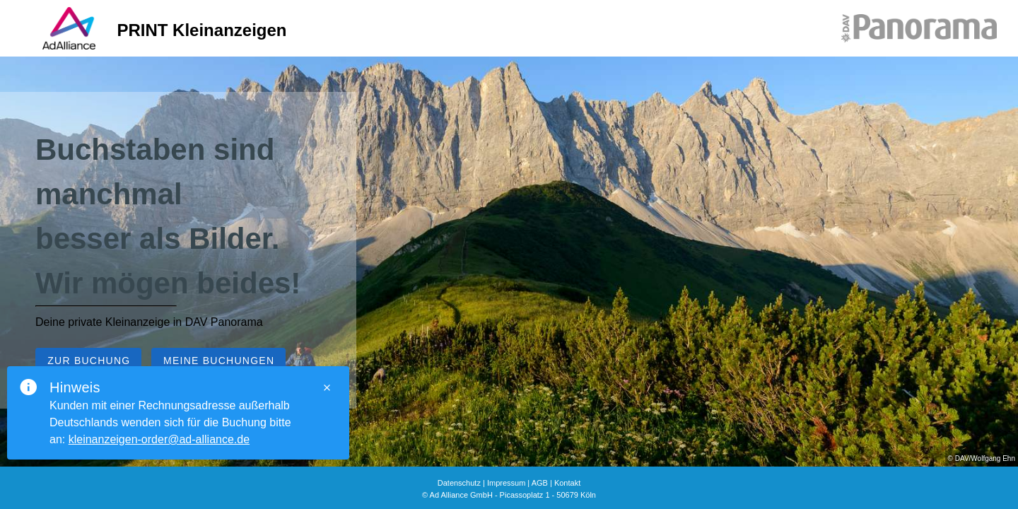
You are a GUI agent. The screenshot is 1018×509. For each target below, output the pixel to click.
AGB (540, 483)
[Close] (326, 387)
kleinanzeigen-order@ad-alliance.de (159, 439)
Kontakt (567, 483)
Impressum (506, 483)
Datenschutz (459, 483)
